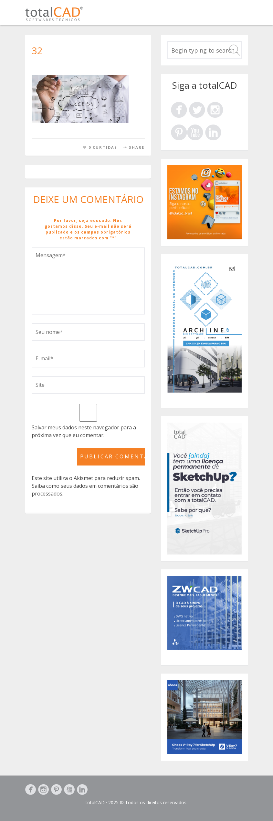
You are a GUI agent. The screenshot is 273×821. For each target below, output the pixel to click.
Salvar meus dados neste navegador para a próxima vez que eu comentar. (84, 431)
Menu (240, 15)
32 (37, 50)
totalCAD (95, 802)
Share (137, 147)
